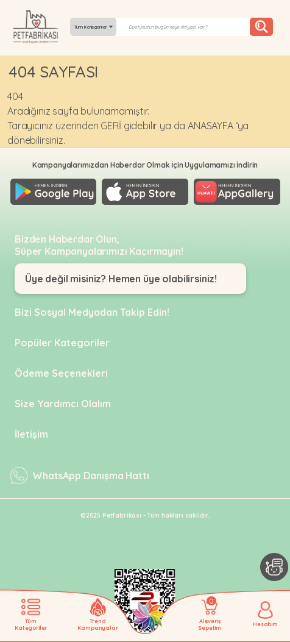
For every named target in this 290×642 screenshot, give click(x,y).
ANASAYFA (210, 125)
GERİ (111, 125)
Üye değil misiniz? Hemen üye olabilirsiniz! (121, 279)
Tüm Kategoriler (93, 27)
